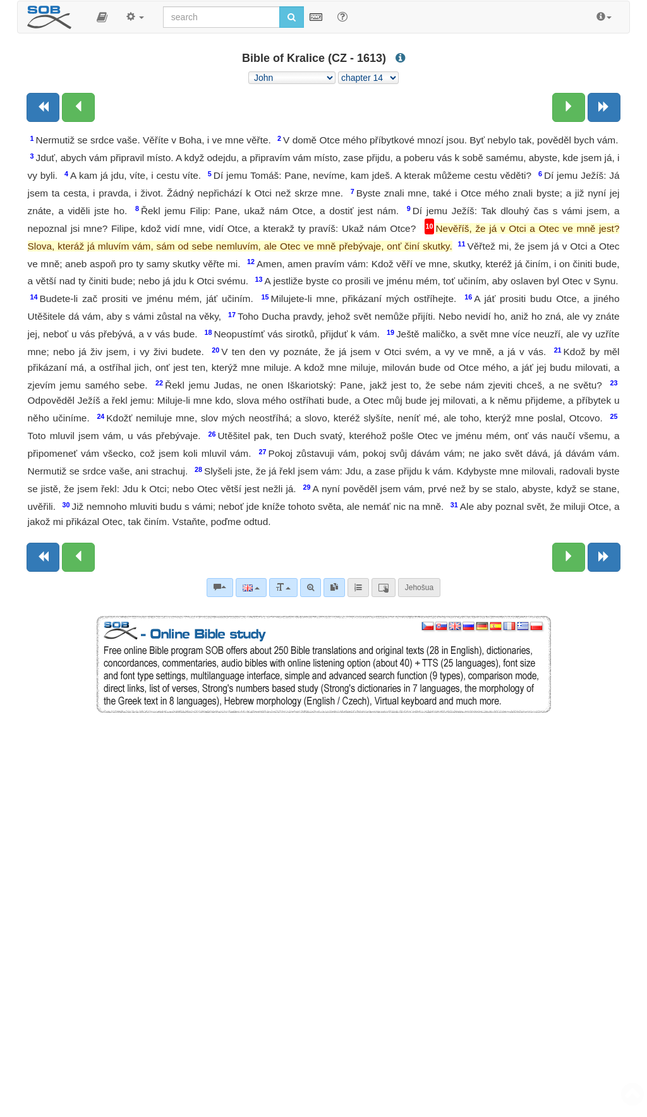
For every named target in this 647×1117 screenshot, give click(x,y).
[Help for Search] (342, 16)
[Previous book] (43, 107)
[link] (334, 587)
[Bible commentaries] (220, 587)
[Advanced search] (310, 587)
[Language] (251, 587)
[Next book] (604, 107)
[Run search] (291, 17)
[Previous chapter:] (78, 107)
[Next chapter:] (568, 107)
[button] (102, 17)
